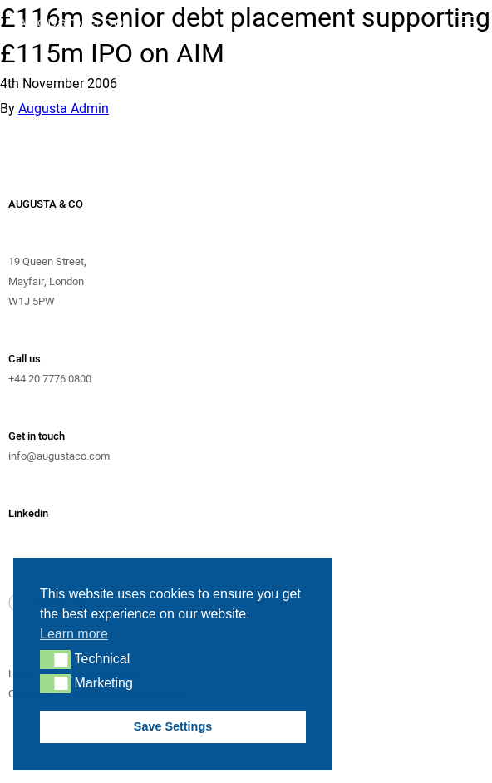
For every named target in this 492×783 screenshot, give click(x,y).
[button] (55, 659)
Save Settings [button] (173, 726)
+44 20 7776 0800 (49, 379)
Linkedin (28, 513)
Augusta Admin (63, 109)
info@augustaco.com (59, 456)
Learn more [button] (74, 634)
